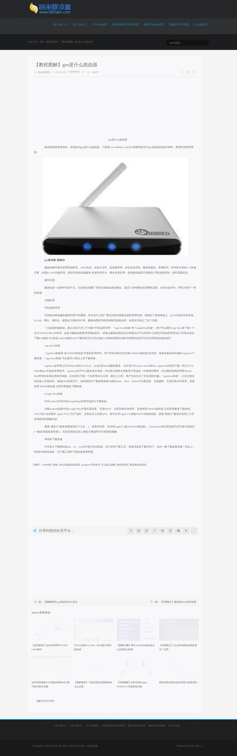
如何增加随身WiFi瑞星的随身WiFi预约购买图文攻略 (51, 684)
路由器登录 (122, 464)
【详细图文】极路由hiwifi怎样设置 (178, 601)
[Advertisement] (115, 104)
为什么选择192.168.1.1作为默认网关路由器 (92, 647)
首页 (42, 41)
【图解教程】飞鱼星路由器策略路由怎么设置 (93, 684)
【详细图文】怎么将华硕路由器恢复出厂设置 (178, 647)
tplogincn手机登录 (90, 464)
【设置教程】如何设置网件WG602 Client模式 (50, 647)
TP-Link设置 (99, 24)
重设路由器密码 (138, 464)
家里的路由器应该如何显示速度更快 (178, 682)
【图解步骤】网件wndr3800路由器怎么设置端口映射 (136, 647)
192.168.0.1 (79, 24)
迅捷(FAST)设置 (179, 24)
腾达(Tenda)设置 (154, 24)
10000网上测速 (50, 464)
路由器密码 (52, 41)
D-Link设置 (200, 24)
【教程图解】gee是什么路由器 (65, 64)
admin (35, 612)
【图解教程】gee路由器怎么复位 (60, 601)
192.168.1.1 (60, 24)
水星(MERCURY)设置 (125, 24)
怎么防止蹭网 (108, 464)
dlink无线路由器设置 (69, 464)
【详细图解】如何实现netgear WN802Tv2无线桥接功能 (132, 684)
